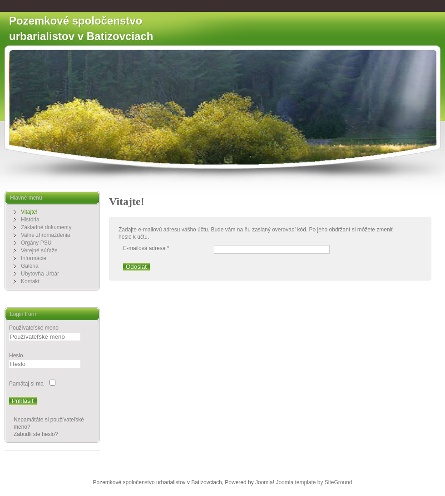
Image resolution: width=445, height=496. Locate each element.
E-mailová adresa (146, 248)
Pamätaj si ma (26, 384)
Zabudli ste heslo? (36, 434)
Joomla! (264, 482)
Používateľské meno (34, 328)
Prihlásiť (23, 400)
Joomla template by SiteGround (314, 482)
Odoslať (136, 266)
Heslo (16, 355)
